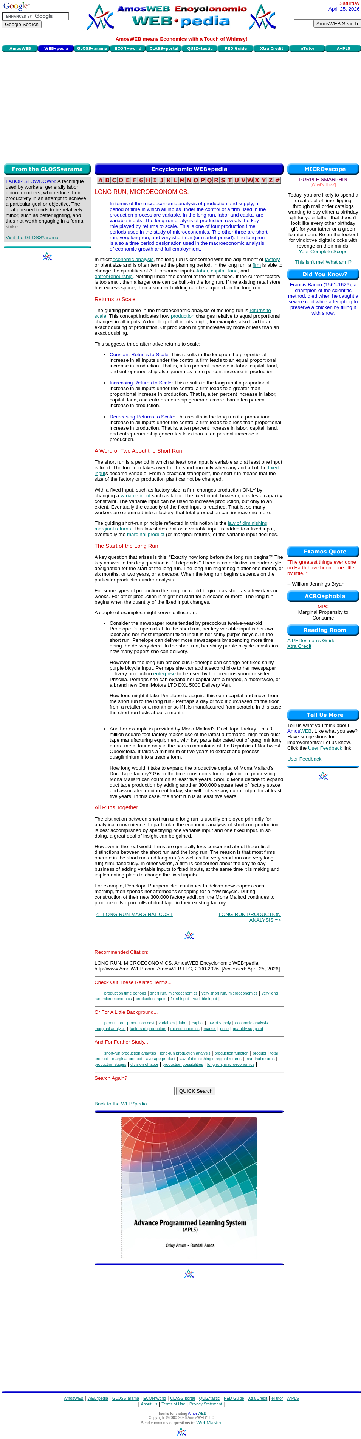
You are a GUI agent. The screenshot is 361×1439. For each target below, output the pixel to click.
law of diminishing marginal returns (211, 1058)
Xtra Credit (299, 646)
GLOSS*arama (125, 1398)
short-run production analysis (130, 1053)
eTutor (277, 1398)
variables (166, 1023)
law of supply (219, 1023)
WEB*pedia (98, 1398)
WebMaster (209, 1422)
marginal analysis (110, 1028)
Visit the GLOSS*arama (32, 237)
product (259, 1053)
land (233, 271)
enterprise (164, 673)
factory (272, 259)
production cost (140, 1023)
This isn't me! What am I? (323, 262)
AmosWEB (74, 1398)
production (182, 316)
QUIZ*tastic (209, 1398)
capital (218, 271)
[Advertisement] (181, 107)
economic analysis (132, 259)
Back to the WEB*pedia (121, 1104)
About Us (149, 1404)
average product (160, 1058)
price (224, 1028)
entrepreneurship (114, 276)
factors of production (148, 1028)
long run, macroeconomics (230, 1064)
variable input (135, 495)
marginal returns (260, 1058)
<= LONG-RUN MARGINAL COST (134, 914)
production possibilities (183, 1064)
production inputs (151, 998)
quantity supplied (248, 1028)
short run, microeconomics (173, 993)
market (210, 1028)
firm (257, 265)
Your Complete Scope (323, 251)
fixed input (179, 998)
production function (232, 1053)
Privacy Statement (205, 1404)
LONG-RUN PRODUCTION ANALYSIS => (250, 917)
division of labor (144, 1064)
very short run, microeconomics (229, 993)
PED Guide (234, 1398)
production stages (110, 1064)
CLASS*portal (182, 1398)
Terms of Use (173, 1404)
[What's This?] (323, 184)
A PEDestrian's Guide (311, 640)
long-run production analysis (185, 1053)
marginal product (145, 534)
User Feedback (325, 748)
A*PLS (293, 1398)
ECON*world (154, 1398)
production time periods (125, 993)
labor (202, 271)
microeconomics (185, 1028)
